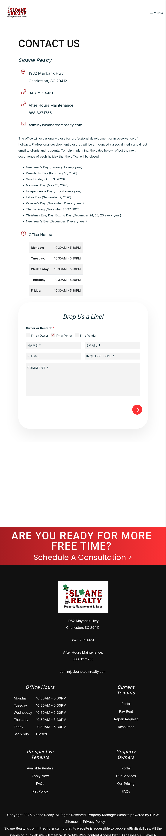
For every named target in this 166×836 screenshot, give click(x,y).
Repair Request (126, 719)
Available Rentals (40, 768)
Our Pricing (125, 784)
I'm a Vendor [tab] (88, 335)
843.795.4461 (41, 93)
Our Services (126, 776)
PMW (154, 815)
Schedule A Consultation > (83, 557)
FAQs (40, 784)
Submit (137, 410)
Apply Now (40, 776)
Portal (126, 704)
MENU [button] (156, 13)
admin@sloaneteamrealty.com (55, 125)
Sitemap (71, 822)
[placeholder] (53, 345)
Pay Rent (126, 711)
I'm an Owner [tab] (39, 335)
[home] (17, 12)
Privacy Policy (94, 822)
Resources (126, 727)
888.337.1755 (40, 113)
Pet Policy (40, 791)
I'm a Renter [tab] (64, 335)
